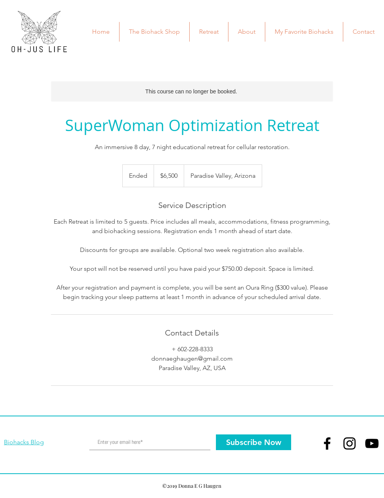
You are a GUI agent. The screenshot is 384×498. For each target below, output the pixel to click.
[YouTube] (372, 443)
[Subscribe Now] (253, 442)
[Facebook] (327, 443)
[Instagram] (349, 443)
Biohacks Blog (24, 442)
